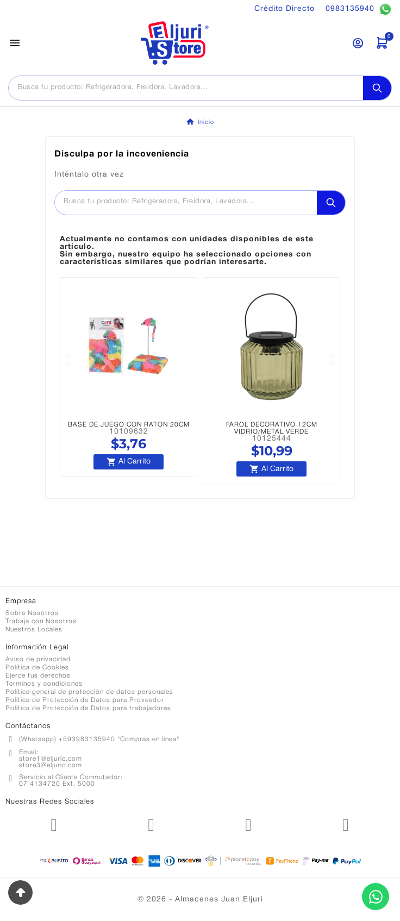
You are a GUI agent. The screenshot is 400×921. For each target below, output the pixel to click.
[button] (68, 360)
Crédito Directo (284, 8)
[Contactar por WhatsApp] (375, 896)
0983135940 (359, 9)
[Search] (377, 88)
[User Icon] (358, 43)
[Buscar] (186, 87)
